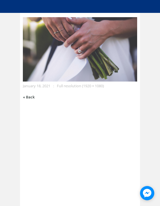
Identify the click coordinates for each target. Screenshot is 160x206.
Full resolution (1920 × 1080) (80, 85)
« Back (29, 97)
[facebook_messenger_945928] (147, 193)
